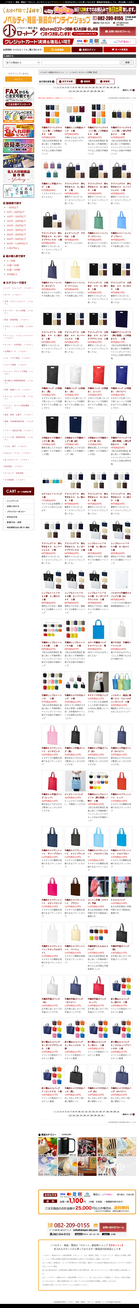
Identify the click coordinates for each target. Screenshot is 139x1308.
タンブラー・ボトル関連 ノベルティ (18, 311)
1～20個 (11, 260)
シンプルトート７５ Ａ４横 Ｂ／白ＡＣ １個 (121, 546)
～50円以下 (13, 207)
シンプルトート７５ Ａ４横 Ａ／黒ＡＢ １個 (98, 546)
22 (70, 91)
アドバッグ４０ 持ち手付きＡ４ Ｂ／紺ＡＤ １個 (98, 186)
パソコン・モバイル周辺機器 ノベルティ (18, 406)
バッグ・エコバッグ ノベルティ (18, 288)
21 (118, 87)
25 (81, 91)
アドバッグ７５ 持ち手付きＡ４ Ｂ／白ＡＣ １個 (98, 497)
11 (82, 87)
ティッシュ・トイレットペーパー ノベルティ (19, 336)
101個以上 (12, 274)
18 (107, 87)
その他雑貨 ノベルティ (14, 480)
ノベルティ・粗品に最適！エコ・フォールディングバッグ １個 (121, 698)
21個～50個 (13, 265)
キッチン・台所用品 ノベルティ (18, 345)
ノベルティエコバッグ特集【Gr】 (83, 72)
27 (88, 91)
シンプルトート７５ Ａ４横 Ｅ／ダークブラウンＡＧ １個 (98, 596)
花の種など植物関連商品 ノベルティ (18, 381)
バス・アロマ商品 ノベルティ (17, 358)
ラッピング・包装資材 (13, 473)
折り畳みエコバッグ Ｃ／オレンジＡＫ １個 (75, 1045)
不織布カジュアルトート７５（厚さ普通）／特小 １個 (98, 797)
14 (93, 87)
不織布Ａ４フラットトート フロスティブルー (98, 853)
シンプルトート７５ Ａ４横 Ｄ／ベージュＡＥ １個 (75, 596)
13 (90, 87)
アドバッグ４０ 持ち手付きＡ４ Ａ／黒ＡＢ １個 (75, 186)
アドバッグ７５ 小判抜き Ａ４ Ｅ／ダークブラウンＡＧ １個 (98, 335)
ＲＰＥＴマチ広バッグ (98, 695)
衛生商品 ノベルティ (13, 466)
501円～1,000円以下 (17, 243)
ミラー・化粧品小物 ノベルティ (18, 430)
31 (102, 91)
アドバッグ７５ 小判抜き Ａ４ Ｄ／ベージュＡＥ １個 (75, 335)
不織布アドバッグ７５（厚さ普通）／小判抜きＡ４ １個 (121, 335)
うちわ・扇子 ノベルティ (15, 446)
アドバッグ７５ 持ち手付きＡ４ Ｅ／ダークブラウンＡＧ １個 (75, 546)
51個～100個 (13, 270)
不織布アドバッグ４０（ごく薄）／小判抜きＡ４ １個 (98, 130)
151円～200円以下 (16, 221)
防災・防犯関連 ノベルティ (16, 320)
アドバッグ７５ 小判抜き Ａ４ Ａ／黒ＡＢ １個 (98, 285)
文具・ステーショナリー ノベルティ (18, 302)
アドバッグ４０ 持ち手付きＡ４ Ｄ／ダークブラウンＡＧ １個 (52, 236)
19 (111, 87)
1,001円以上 (13, 248)
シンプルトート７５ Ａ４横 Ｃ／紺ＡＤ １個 (52, 596)
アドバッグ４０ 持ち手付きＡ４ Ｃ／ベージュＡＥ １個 (121, 186)
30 (99, 91)
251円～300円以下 (16, 230)
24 (77, 91)
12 (86, 87)
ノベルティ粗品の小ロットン (52, 72)
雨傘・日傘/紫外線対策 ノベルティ (19, 422)
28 (92, 91)
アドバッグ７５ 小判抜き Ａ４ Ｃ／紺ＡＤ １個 (52, 335)
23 (74, 91)
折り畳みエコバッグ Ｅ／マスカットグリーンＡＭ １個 (121, 1045)
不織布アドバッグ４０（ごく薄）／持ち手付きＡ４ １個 (121, 130)
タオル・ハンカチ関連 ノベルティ (18, 327)
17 (104, 87)
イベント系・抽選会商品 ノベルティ (18, 438)
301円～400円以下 (16, 234)
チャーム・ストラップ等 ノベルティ (18, 397)
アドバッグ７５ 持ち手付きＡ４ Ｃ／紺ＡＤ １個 (121, 497)
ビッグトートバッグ (74, 794)
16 (100, 87)
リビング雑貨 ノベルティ (15, 365)
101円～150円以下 (16, 216)
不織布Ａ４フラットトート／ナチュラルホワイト (52, 949)
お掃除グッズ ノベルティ (15, 351)
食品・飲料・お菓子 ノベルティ (18, 415)
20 (115, 87)
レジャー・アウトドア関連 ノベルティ (18, 372)
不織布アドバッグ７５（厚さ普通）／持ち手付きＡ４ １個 (121, 441)
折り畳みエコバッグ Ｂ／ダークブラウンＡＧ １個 (52, 1045)
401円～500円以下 (16, 239)
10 (79, 87)
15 (97, 87)
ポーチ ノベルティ (13, 295)
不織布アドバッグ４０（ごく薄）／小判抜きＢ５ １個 (52, 130)
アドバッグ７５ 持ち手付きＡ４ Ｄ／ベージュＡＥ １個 (52, 546)
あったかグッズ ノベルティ (16, 460)
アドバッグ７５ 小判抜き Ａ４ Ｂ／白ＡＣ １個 (121, 285)
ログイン (19, 79)
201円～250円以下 (16, 225)
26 (85, 91)
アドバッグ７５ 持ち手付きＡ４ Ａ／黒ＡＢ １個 (75, 497)
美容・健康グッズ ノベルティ (17, 390)
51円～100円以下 (16, 212)
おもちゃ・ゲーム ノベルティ (17, 453)
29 (95, 91)
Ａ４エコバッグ (118, 900)
